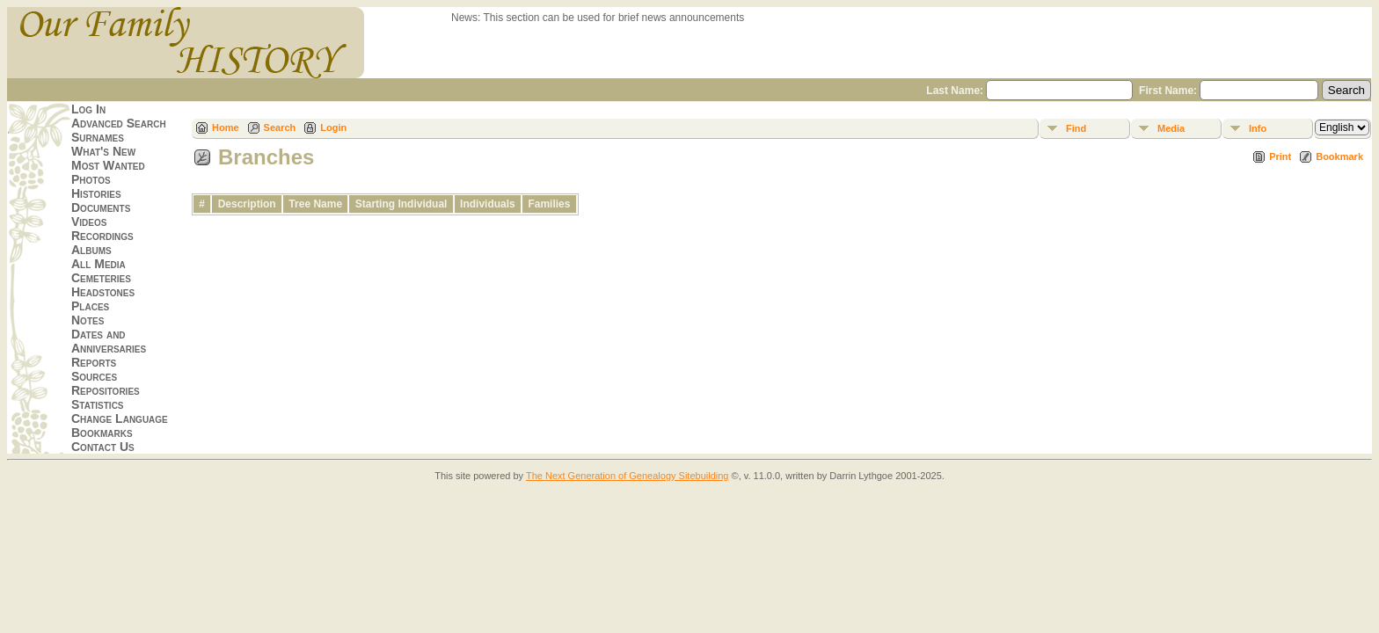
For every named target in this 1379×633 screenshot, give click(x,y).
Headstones (103, 292)
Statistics (97, 404)
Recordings (102, 236)
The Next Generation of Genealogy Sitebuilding (627, 475)
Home (225, 127)
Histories (96, 193)
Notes (87, 320)
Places (90, 306)
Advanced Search (118, 123)
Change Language (119, 418)
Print (1280, 156)
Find (1076, 128)
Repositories (105, 390)
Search (280, 127)
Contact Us (103, 447)
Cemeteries (101, 278)
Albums (91, 250)
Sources (94, 376)
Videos (88, 222)
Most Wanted (108, 165)
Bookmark (1339, 156)
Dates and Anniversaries (108, 341)
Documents (100, 207)
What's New (103, 151)
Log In (88, 109)
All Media (98, 264)
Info (1257, 128)
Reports (93, 362)
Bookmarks (102, 433)
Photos (91, 179)
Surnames (97, 137)
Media (1171, 128)
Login (333, 127)
